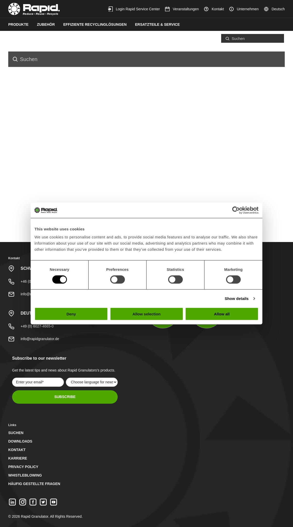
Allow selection (146, 314)
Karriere (17, 458)
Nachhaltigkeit (24, 38)
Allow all (222, 314)
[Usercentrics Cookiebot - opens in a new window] (235, 210)
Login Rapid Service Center (134, 9)
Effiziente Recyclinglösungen (95, 24)
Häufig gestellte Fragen (34, 484)
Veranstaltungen (182, 9)
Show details (237, 298)
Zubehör (46, 24)
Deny (71, 314)
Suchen (15, 433)
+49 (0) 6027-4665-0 (37, 326)
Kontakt (214, 9)
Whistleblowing (25, 475)
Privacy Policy (23, 467)
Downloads (20, 441)
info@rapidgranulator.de (40, 339)
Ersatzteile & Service (157, 24)
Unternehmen (244, 9)
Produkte (18, 24)
